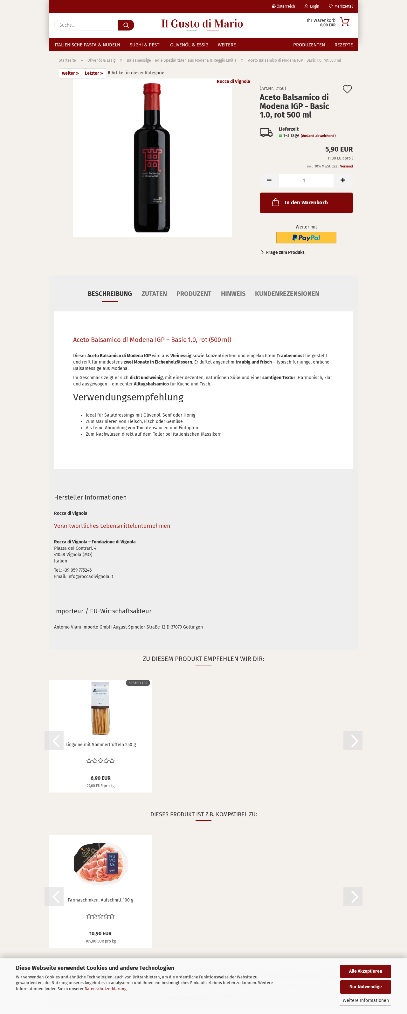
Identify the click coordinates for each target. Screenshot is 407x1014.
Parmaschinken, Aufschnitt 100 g (100, 906)
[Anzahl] (306, 187)
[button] (269, 187)
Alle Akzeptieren (365, 971)
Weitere (227, 45)
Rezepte (344, 45)
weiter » (70, 79)
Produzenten (309, 45)
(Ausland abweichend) (318, 142)
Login (312, 6)
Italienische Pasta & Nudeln (87, 45)
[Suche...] (126, 25)
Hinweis (233, 300)
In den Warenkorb (299, 208)
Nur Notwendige (365, 987)
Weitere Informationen (366, 1000)
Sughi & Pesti (145, 45)
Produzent (193, 300)
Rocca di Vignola (233, 88)
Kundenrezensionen (287, 300)
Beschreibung (110, 300)
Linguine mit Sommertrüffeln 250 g (101, 751)
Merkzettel (341, 6)
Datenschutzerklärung (106, 988)
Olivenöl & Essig (189, 45)
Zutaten (154, 300)
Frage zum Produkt (285, 259)
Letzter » (94, 79)
